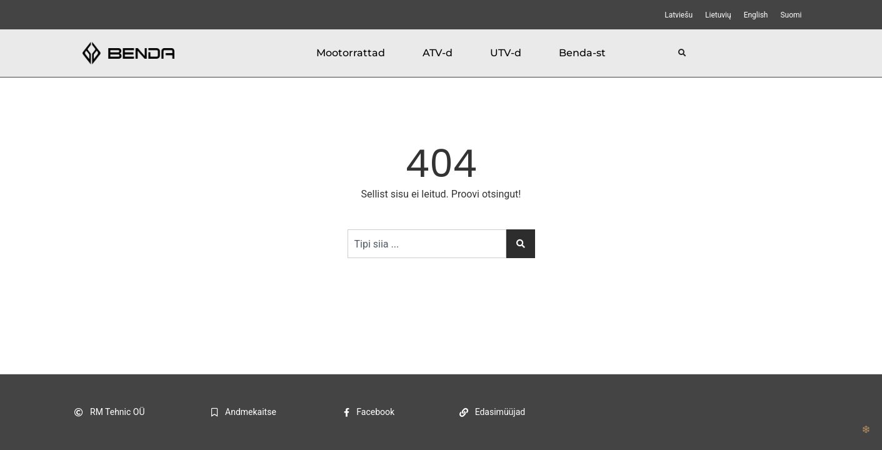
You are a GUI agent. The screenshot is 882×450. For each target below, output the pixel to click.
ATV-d (438, 53)
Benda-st (582, 53)
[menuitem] (678, 15)
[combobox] (427, 243)
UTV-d (505, 53)
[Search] (520, 243)
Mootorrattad (350, 53)
